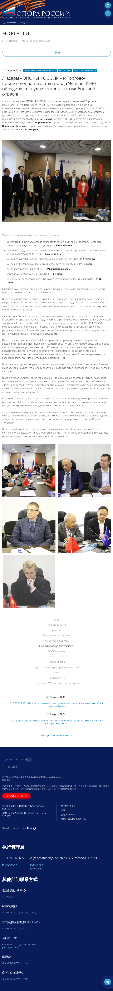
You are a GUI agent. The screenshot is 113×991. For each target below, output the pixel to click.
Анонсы (56, 630)
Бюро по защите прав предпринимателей (56, 667)
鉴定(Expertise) (68, 814)
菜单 (57, 52)
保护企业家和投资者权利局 (73, 819)
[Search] (20, 767)
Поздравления (56, 677)
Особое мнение (56, 662)
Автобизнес (65, 70)
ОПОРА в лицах (56, 651)
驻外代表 (36, 869)
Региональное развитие (56, 635)
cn (108, 13)
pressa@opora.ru (10, 947)
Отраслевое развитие (56, 640)
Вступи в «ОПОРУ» (16, 795)
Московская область (85, 70)
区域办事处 (37, 865)
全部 (56, 619)
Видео (56, 672)
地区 (63, 810)
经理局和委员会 (68, 806)
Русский (8, 759)
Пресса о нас (56, 656)
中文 (28, 759)
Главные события (56, 624)
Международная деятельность (36, 41)
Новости (13, 41)
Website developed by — (19, 828)
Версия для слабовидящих (16, 23)
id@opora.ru (10, 865)
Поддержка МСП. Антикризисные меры (56, 683)
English (19, 759)
